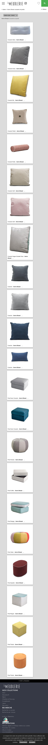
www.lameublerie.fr (7, 732)
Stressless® (5, 695)
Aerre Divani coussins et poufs (16, 9)
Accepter (32, 742)
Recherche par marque (8, 712)
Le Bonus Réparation (8, 716)
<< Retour (43, 9)
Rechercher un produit (8, 710)
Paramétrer (23, 742)
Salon (4, 9)
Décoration (5, 705)
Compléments (6, 701)
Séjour (4, 697)
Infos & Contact (6, 730)
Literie (4, 703)
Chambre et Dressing (8, 699)
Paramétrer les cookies (8, 728)
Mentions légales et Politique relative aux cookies (16, 726)
